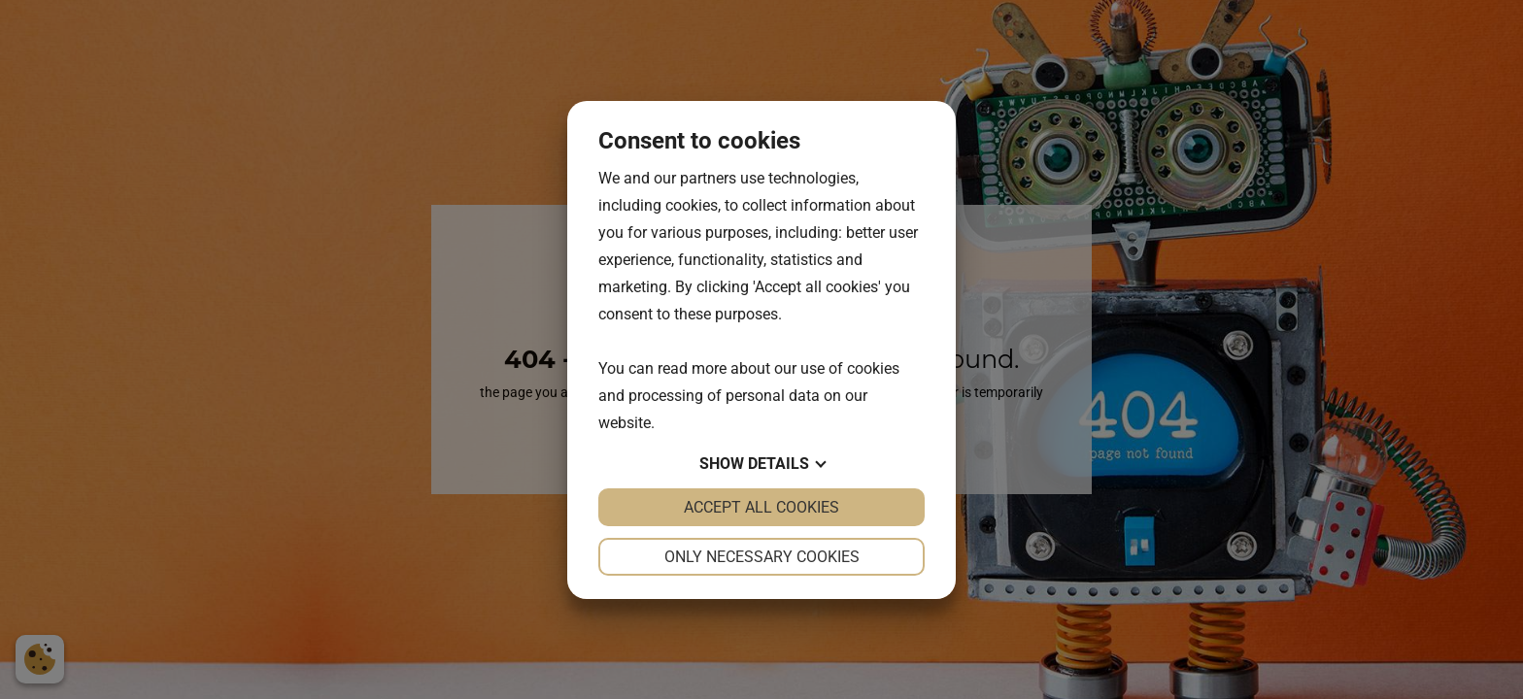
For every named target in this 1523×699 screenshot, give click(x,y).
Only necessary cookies (762, 557)
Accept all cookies (761, 507)
